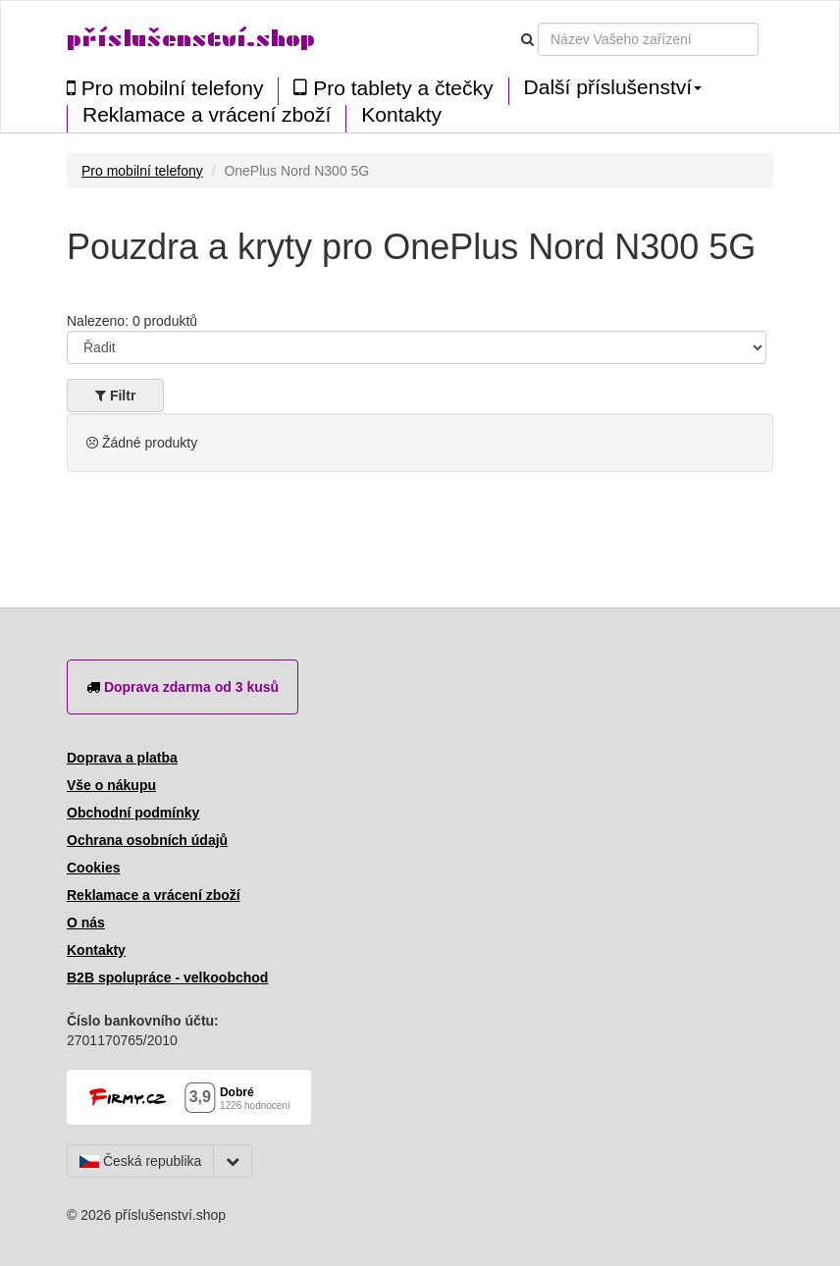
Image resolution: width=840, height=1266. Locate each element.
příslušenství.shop (191, 39)
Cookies (93, 867)
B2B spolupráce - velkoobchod (167, 977)
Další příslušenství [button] (613, 87)
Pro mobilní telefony (165, 88)
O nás (86, 922)
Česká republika (140, 1161)
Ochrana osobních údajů (147, 840)
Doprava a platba (122, 757)
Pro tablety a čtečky (393, 88)
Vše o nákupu (111, 785)
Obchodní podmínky (133, 812)
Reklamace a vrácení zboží (206, 115)
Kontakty (401, 115)
